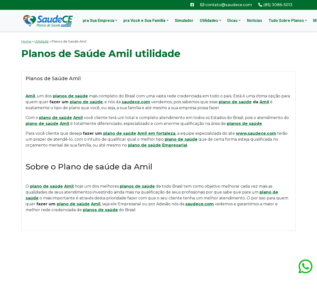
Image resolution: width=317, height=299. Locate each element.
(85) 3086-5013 (275, 4)
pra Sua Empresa (98, 20)
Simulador (184, 20)
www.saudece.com (256, 133)
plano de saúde (86, 102)
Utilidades (209, 20)
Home (26, 41)
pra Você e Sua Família (144, 20)
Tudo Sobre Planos (286, 20)
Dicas (232, 20)
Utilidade (41, 41)
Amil (264, 102)
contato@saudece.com (226, 4)
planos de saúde (70, 96)
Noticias (254, 20)
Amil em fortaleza (156, 133)
